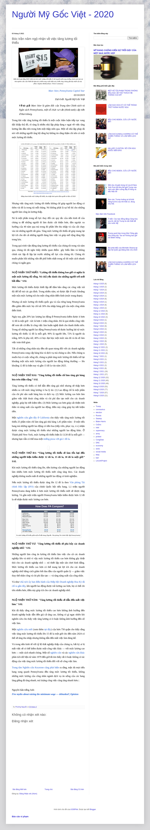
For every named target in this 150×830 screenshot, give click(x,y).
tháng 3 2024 (99, 302)
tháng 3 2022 (99, 338)
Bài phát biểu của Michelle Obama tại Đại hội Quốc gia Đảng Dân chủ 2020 (122, 249)
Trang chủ (48, 789)
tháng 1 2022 (99, 344)
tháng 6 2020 (99, 396)
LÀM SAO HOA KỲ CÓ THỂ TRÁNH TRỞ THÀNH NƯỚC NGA (122, 106)
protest (98, 437)
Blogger (93, 809)
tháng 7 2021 (99, 356)
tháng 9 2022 (99, 320)
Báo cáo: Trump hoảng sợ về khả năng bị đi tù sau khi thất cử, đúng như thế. (121, 201)
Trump (98, 406)
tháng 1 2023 (99, 308)
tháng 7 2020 (99, 393)
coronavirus (100, 409)
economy (99, 446)
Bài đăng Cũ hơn (77, 789)
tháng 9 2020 (99, 387)
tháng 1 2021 (99, 374)
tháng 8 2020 (99, 389)
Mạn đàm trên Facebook (105, 214)
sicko (98, 449)
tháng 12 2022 (99, 311)
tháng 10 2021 (99, 353)
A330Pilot (74, 809)
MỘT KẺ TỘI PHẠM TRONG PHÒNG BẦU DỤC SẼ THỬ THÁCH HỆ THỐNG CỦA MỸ (123, 93)
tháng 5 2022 (99, 332)
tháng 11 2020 (99, 380)
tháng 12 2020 (99, 377)
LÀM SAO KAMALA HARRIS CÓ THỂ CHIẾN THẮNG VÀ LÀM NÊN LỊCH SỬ (123, 136)
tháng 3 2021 (99, 368)
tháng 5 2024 (99, 296)
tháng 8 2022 (99, 323)
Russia (98, 416)
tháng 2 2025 (99, 287)
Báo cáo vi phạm (20, 816)
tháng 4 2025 (99, 284)
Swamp (99, 419)
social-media (101, 452)
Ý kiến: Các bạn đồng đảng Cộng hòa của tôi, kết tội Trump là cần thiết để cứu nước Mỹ (123, 221)
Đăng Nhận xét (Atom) (28, 794)
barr (97, 458)
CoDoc (98, 425)
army (98, 434)
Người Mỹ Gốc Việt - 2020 (63, 14)
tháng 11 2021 (99, 350)
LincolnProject (101, 461)
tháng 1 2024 (99, 305)
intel (97, 428)
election (99, 412)
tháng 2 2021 (99, 371)
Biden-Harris (101, 421)
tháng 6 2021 (99, 359)
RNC (98, 455)
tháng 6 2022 (99, 329)
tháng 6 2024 (99, 293)
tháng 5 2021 (99, 362)
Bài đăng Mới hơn (19, 789)
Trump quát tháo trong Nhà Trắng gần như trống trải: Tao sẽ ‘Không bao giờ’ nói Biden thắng (123, 235)
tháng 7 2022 (99, 326)
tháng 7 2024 (99, 290)
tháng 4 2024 (99, 299)
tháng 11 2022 (99, 314)
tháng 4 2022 (99, 335)
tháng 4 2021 (99, 365)
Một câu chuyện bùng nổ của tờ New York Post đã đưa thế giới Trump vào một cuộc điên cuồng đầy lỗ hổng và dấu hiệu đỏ (122, 188)
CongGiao (100, 440)
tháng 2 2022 (99, 341)
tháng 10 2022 (99, 317)
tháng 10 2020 (99, 383)
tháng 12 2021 (99, 347)
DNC (98, 443)
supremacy (100, 431)
